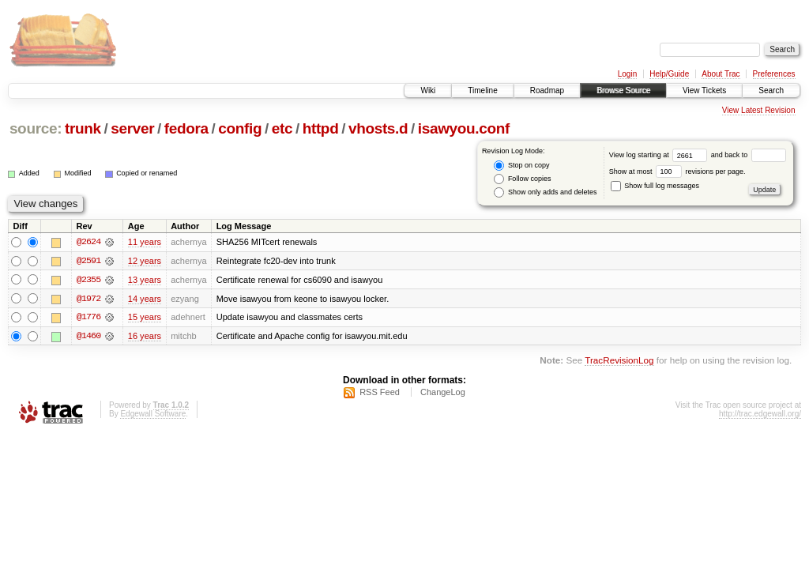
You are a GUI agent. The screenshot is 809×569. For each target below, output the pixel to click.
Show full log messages (655, 186)
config (240, 128)
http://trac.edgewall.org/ (760, 414)
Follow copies (522, 179)
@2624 (88, 242)
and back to (748, 155)
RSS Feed (379, 393)
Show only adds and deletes (545, 192)
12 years (144, 261)
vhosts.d (378, 128)
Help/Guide (669, 74)
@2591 (88, 260)
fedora (186, 128)
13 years (144, 279)
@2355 (88, 279)
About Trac (720, 74)
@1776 (88, 317)
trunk (83, 128)
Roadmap (547, 90)
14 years (144, 298)
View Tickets (704, 90)
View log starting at (660, 155)
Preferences (774, 74)
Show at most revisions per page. (677, 171)
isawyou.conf (464, 128)
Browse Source (623, 90)
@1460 (88, 336)
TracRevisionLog (619, 361)
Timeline (482, 90)
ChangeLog (442, 393)
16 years (144, 336)
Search (771, 90)
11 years (144, 242)
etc (282, 128)
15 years (144, 317)
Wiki (427, 90)
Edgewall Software (153, 414)
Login (627, 74)
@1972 (88, 298)
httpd (321, 128)
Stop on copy (521, 165)
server (132, 128)
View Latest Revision (759, 110)
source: (35, 128)
